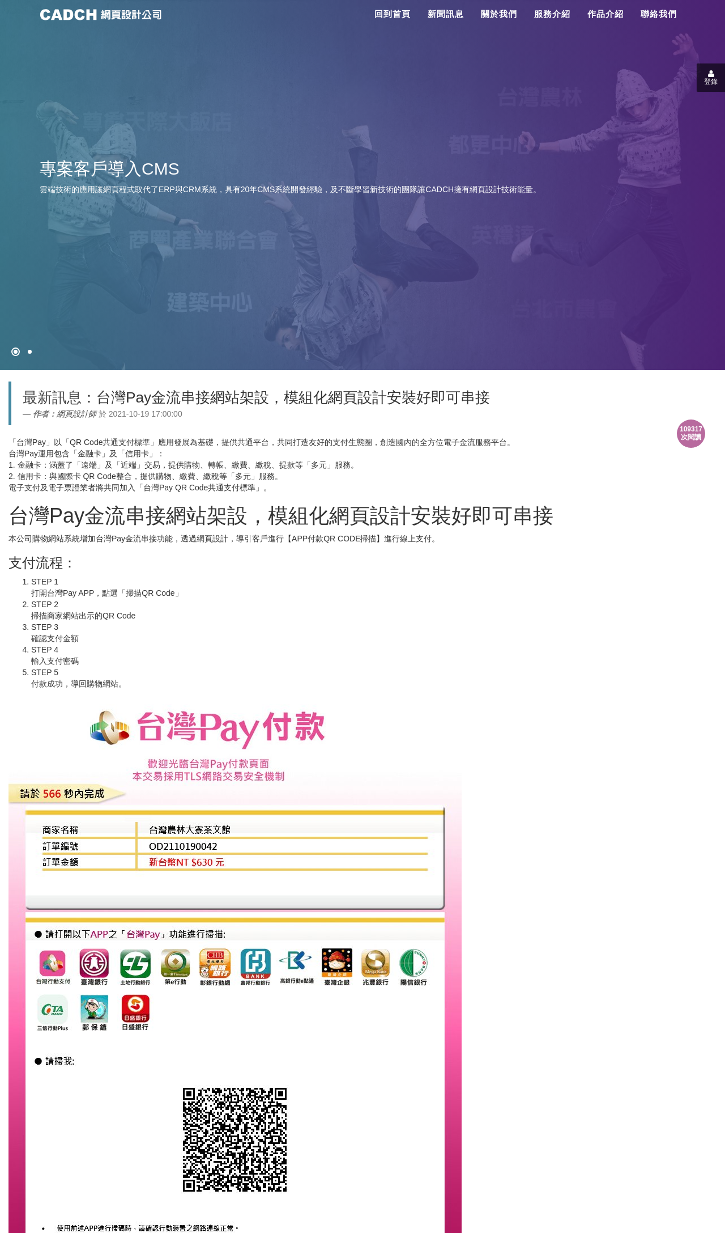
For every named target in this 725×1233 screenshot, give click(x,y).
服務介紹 (552, 14)
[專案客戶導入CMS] (29, 352)
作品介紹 (605, 14)
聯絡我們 (659, 14)
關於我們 (499, 14)
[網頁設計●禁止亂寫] (15, 352)
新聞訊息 (446, 14)
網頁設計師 (76, 413)
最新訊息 (52, 397)
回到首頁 (392, 14)
